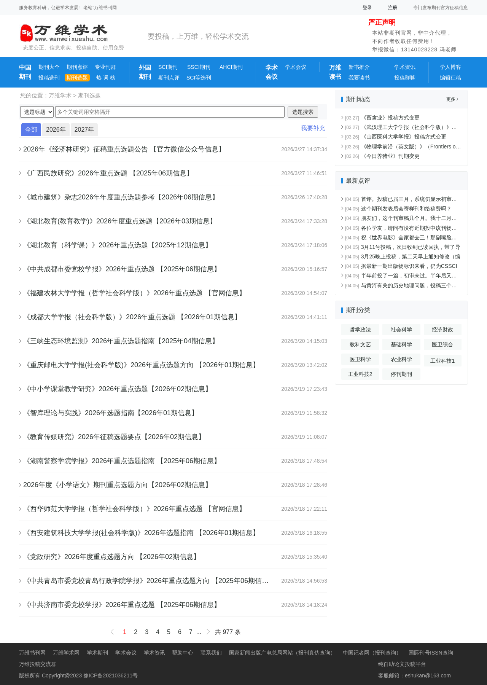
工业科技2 (360, 374)
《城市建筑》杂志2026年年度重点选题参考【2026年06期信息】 (121, 197)
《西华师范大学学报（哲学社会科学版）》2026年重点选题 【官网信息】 (134, 509)
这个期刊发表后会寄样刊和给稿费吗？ (398, 209)
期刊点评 (77, 67)
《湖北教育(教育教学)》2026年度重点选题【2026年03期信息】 (119, 221)
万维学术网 (66, 653)
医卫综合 (442, 344)
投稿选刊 (49, 78)
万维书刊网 (32, 653)
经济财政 (442, 330)
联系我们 (211, 653)
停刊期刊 (401, 374)
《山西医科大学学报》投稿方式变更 (395, 137)
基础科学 (401, 344)
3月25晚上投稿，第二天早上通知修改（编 (402, 256)
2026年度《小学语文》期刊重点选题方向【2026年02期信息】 (117, 485)
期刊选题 (77, 78)
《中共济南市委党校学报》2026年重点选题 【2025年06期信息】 (122, 605)
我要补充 (313, 128)
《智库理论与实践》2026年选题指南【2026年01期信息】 (110, 413)
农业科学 (401, 359)
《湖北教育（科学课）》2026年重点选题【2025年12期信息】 (117, 245)
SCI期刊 (168, 67)
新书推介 (359, 67)
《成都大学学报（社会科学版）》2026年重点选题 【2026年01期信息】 (132, 317)
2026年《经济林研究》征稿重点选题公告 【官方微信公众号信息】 (124, 149)
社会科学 (401, 330)
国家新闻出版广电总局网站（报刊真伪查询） (282, 653)
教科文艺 (360, 344)
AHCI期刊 (231, 67)
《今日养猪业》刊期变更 (382, 156)
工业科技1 (442, 361)
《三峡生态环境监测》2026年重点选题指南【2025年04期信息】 (121, 341)
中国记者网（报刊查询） (372, 653)
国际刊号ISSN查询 (431, 653)
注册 (392, 7)
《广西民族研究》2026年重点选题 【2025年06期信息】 (108, 173)
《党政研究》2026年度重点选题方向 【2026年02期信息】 (111, 557)
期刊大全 (49, 67)
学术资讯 (404, 67)
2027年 (84, 129)
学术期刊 (97, 653)
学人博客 (450, 67)
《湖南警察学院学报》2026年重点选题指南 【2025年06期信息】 (122, 461)
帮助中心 (182, 653)
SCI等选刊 (198, 78)
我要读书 (359, 78)
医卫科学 (360, 359)
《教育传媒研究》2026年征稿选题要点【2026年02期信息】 (114, 437)
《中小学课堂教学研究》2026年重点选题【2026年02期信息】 (117, 389)
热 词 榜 (105, 78)
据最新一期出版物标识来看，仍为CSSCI (401, 266)
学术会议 (295, 67)
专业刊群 (105, 67)
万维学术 (60, 95)
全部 (31, 129)
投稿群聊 (404, 78)
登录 (367, 7)
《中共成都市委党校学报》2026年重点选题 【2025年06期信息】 (122, 269)
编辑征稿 (450, 78)
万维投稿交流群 (37, 664)
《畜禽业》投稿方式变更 (382, 118)
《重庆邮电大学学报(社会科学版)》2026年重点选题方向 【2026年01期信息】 (141, 365)
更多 (452, 99)
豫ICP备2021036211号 (110, 675)
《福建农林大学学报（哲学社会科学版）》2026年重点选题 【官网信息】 (134, 293)
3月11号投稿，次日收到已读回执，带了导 (402, 247)
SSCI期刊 (198, 67)
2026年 (56, 129)
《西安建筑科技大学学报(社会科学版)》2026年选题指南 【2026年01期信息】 (141, 533)
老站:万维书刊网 (99, 7)
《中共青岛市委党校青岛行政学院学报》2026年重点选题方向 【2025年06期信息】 (149, 581)
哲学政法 (360, 330)
